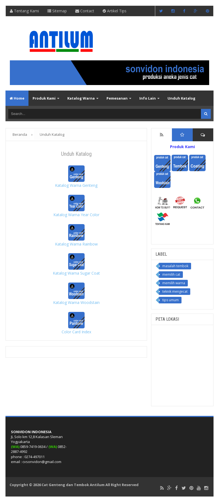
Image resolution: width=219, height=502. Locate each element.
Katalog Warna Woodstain (76, 302)
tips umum (170, 300)
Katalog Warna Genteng (76, 185)
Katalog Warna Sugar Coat (76, 273)
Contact (84, 10)
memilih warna (173, 283)
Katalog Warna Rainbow (76, 244)
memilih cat (171, 274)
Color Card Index (76, 331)
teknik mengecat (175, 291)
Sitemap (57, 10)
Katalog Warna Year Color (76, 214)
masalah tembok (175, 266)
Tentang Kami (24, 10)
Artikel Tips (114, 10)
